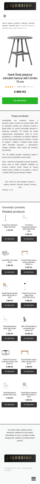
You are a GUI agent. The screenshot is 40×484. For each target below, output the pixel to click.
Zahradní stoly (14, 25)
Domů (4, 23)
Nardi (11, 190)
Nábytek (24, 23)
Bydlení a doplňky (14, 23)
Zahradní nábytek (23, 184)
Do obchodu (20, 101)
